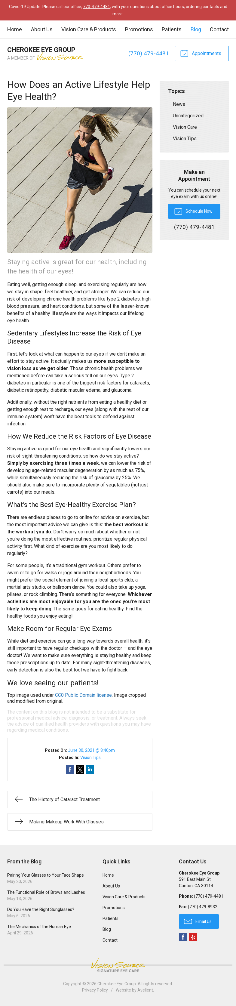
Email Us (198, 921)
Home (14, 29)
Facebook (183, 937)
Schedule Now (193, 211)
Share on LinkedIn (90, 769)
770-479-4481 (96, 6)
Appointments (200, 53)
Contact (219, 29)
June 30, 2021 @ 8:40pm (91, 750)
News (179, 104)
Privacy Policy (95, 990)
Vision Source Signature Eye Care (118, 965)
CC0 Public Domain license (83, 695)
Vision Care (185, 127)
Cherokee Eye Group (116, 983)
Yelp (193, 937)
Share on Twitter (80, 769)
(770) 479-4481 (148, 53)
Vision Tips (90, 757)
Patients (172, 29)
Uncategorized (188, 116)
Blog (196, 29)
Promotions (139, 29)
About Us (42, 29)
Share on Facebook (70, 769)
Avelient (145, 990)
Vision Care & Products (88, 29)
